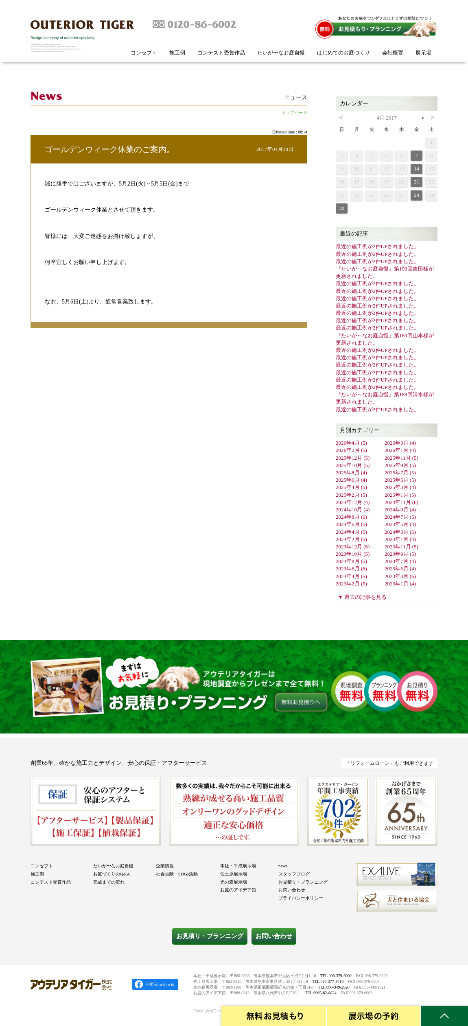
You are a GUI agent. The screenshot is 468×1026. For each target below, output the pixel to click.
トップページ (294, 112)
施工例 (177, 53)
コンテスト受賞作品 (221, 53)
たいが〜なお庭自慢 (281, 53)
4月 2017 (387, 118)
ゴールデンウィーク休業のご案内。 (109, 149)
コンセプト (144, 53)
